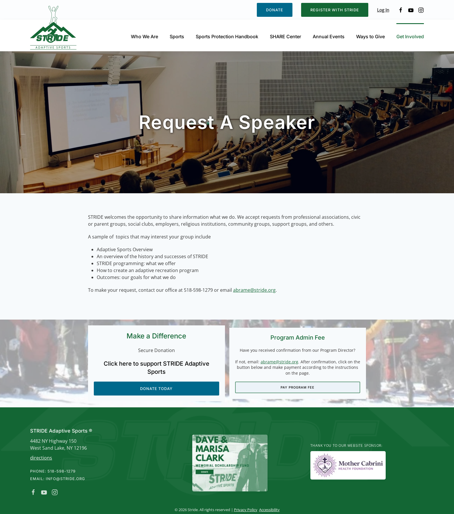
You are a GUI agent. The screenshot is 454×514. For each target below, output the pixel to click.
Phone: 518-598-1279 (52, 471)
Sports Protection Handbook (227, 36)
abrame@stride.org (254, 290)
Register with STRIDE (334, 10)
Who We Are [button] (144, 36)
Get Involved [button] (410, 36)
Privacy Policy (245, 509)
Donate (274, 10)
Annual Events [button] (329, 36)
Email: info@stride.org (57, 478)
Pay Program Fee (297, 387)
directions (41, 458)
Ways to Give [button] (370, 36)
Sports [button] (177, 36)
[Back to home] (54, 28)
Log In (383, 10)
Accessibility (268, 509)
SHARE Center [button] (285, 36)
